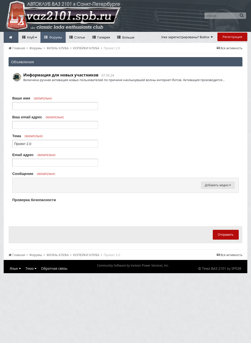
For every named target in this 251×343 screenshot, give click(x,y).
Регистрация (232, 37)
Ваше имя (32, 98)
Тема (27, 136)
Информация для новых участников (61, 75)
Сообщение (33, 174)
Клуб (31, 37)
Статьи (79, 37)
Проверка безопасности (34, 259)
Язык (15, 327)
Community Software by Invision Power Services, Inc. (133, 324)
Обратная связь (54, 327)
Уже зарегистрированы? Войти (187, 37)
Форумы (55, 37)
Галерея (103, 37)
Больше (127, 37)
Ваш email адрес (38, 117)
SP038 (236, 327)
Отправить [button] (226, 293)
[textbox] (125, 212)
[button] (17, 183)
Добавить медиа (218, 244)
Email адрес (33, 155)
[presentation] (49, 271)
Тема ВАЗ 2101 (214, 327)
